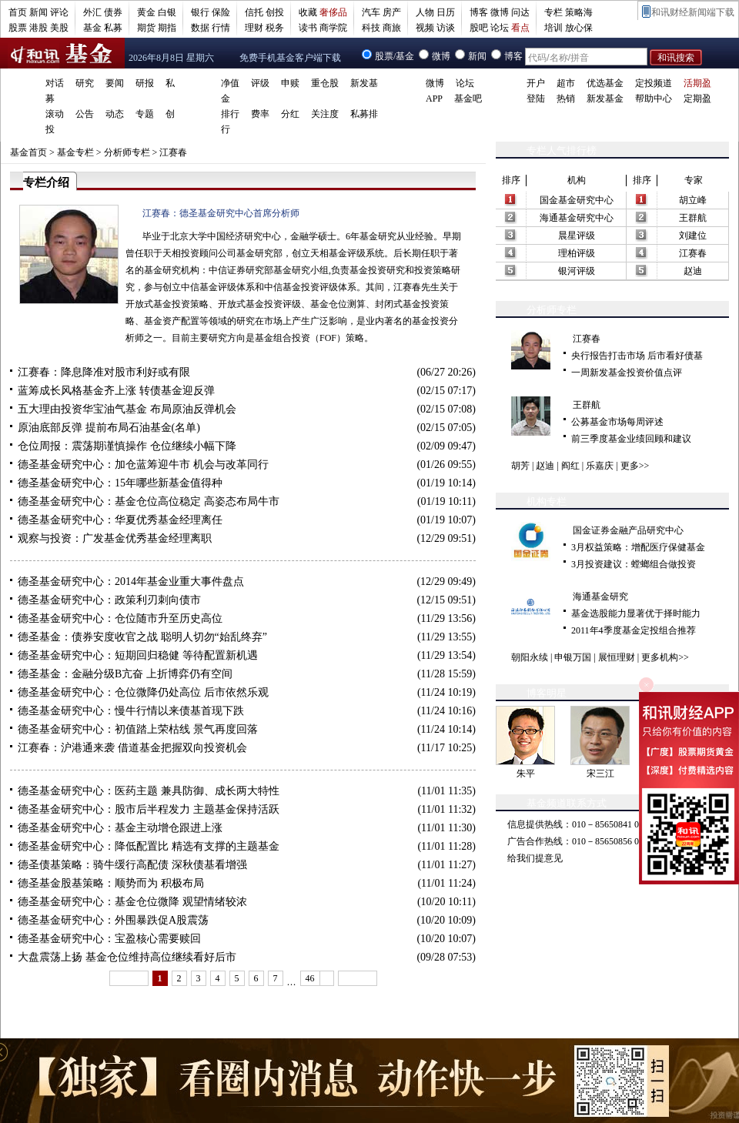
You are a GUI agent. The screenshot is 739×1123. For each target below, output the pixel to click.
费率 (260, 114)
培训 (553, 27)
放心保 (579, 27)
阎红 (570, 465)
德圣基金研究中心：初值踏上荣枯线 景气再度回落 (138, 729)
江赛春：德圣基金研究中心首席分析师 (220, 213)
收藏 (308, 12)
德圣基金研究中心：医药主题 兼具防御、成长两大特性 (148, 791)
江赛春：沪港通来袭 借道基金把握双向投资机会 (132, 748)
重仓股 (325, 83)
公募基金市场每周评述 (617, 421)
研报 (144, 83)
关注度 (325, 114)
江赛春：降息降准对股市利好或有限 (104, 372)
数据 (200, 27)
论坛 (499, 27)
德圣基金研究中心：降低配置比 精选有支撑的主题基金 (148, 846)
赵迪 (693, 271)
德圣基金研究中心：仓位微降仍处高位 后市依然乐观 (143, 692)
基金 (92, 27)
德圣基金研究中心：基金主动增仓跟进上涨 (120, 828)
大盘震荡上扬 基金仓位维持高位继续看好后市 (127, 957)
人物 (425, 12)
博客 (479, 12)
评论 (59, 12)
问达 (520, 12)
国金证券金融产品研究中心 (628, 530)
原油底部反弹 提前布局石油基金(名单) (109, 427)
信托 (254, 12)
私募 (113, 27)
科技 (371, 27)
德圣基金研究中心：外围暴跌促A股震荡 (113, 920)
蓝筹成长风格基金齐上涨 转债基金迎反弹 (116, 390)
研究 (84, 83)
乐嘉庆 (600, 465)
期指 (167, 27)
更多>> (635, 465)
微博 (499, 12)
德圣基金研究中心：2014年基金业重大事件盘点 (131, 581)
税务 (275, 27)
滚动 (54, 114)
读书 (308, 27)
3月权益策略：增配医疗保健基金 (638, 547)
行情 (221, 27)
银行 (200, 12)
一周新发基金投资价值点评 (626, 372)
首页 (17, 12)
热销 (566, 98)
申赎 (290, 83)
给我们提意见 (535, 858)
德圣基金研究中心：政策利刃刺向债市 (109, 600)
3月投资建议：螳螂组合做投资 (633, 564)
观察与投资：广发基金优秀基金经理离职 (115, 538)
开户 (536, 83)
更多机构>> (665, 657)
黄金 (146, 12)
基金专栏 (75, 152)
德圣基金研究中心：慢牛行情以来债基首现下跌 (131, 711)
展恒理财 (616, 657)
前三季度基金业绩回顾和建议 (631, 438)
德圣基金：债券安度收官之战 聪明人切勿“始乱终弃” (142, 637)
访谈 (445, 27)
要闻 (114, 83)
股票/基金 (394, 56)
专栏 (553, 12)
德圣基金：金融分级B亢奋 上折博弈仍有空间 (125, 674)
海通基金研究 (600, 596)
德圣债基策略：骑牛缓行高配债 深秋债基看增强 (132, 865)
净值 (230, 83)
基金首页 (28, 152)
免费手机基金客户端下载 (290, 57)
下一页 (357, 978)
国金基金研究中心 (577, 200)
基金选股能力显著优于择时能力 (636, 613)
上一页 (129, 978)
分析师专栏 (127, 152)
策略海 (579, 12)
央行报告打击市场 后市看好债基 (637, 355)
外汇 (92, 12)
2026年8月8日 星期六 (171, 57)
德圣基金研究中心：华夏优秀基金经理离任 (120, 520)
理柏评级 (576, 253)
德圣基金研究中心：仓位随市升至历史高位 (120, 618)
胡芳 (520, 465)
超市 (566, 83)
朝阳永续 (529, 657)
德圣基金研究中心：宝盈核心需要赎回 (109, 938)
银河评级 (576, 271)
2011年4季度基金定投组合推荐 (633, 630)
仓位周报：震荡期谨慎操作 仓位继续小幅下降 (127, 446)
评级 (260, 83)
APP (434, 98)
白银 (167, 12)
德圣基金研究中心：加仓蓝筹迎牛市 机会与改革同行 (143, 464)
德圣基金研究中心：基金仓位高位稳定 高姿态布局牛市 (148, 501)
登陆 (536, 98)
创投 (275, 12)
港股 (38, 27)
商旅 (392, 27)
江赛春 (173, 152)
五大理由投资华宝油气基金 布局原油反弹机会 (127, 409)
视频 (425, 27)
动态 (114, 114)
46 (310, 978)
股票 (17, 27)
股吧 (479, 27)
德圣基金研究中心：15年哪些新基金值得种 (120, 483)
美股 (59, 27)
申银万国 (572, 657)
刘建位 (693, 235)
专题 (144, 114)
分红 (290, 114)
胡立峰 (693, 200)
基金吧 (468, 98)
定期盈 (697, 98)
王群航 (693, 217)
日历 (445, 12)
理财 (254, 27)
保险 (221, 12)
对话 (54, 83)
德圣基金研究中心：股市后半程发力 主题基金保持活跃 (148, 809)
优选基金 (605, 83)
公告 (84, 114)
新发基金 (605, 98)
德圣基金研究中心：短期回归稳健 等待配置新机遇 (138, 655)
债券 (113, 12)
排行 (230, 114)
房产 (392, 12)
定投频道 (653, 83)
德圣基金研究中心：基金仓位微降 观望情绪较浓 (132, 901)
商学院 (333, 27)
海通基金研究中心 (577, 217)
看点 (520, 27)
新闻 (38, 12)
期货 (146, 27)
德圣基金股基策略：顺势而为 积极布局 (111, 883)
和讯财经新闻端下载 (692, 12)
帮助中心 (653, 98)
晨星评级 (576, 235)
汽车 (371, 12)
